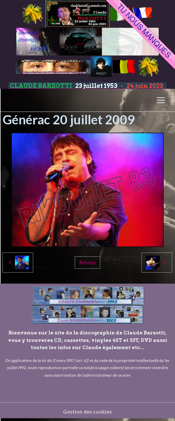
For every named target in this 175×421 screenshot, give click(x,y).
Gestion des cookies (87, 412)
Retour (87, 262)
